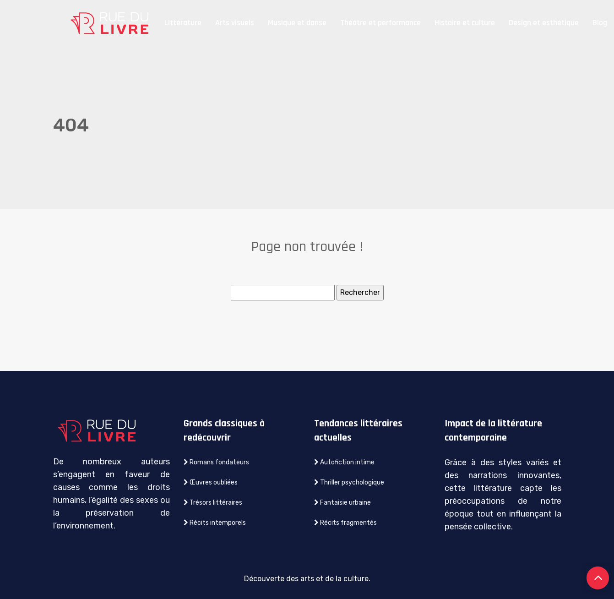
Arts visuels (234, 22)
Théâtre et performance (380, 22)
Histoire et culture (465, 22)
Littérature (182, 22)
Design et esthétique (544, 22)
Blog (599, 22)
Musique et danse (297, 22)
